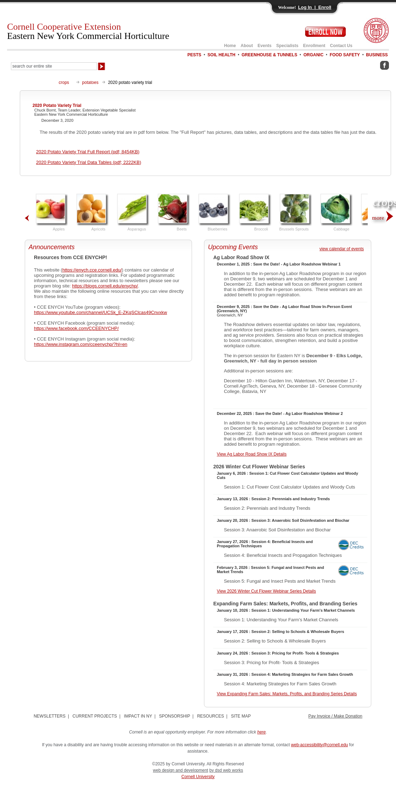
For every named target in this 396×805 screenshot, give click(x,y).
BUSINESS (377, 54)
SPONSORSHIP (174, 716)
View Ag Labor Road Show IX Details (251, 454)
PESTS (194, 54)
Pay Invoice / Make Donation (335, 716)
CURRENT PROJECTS (94, 716)
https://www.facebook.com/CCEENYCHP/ (76, 328)
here (261, 732)
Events (265, 45)
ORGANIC (313, 54)
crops (64, 82)
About (247, 45)
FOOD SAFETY (345, 54)
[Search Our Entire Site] (54, 66)
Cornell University (198, 776)
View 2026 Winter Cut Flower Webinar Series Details (266, 591)
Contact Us (341, 45)
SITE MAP (241, 716)
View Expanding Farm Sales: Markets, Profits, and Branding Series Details (287, 693)
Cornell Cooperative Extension (88, 31)
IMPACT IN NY (138, 716)
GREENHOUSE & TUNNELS (269, 54)
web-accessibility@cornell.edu (319, 744)
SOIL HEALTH (221, 54)
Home (230, 45)
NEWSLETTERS (49, 716)
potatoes (90, 82)
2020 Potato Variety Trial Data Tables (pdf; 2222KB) (88, 162)
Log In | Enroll (314, 7)
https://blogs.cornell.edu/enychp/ (105, 286)
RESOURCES (210, 716)
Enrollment (314, 45)
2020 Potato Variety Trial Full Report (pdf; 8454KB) (87, 151)
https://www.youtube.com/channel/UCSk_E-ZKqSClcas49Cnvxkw (100, 312)
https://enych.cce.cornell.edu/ (92, 270)
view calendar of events (342, 248)
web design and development (180, 770)
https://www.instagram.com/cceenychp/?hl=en (80, 344)
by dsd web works (226, 770)
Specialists (287, 45)
